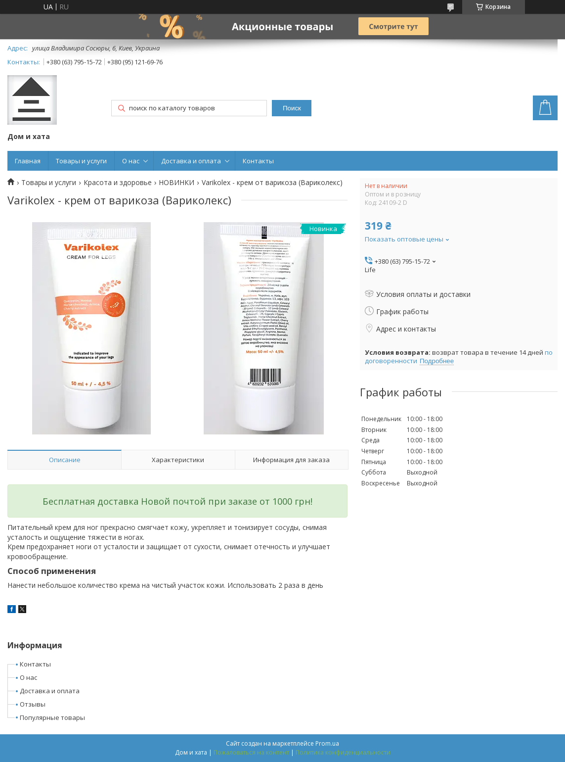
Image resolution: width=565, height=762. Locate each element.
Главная (28, 160)
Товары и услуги (81, 160)
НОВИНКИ (176, 182)
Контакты (258, 160)
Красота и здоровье (118, 182)
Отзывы (32, 704)
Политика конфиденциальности (343, 752)
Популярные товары (52, 717)
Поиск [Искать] (292, 108)
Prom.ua (327, 743)
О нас (130, 160)
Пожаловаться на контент (251, 752)
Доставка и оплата (191, 160)
